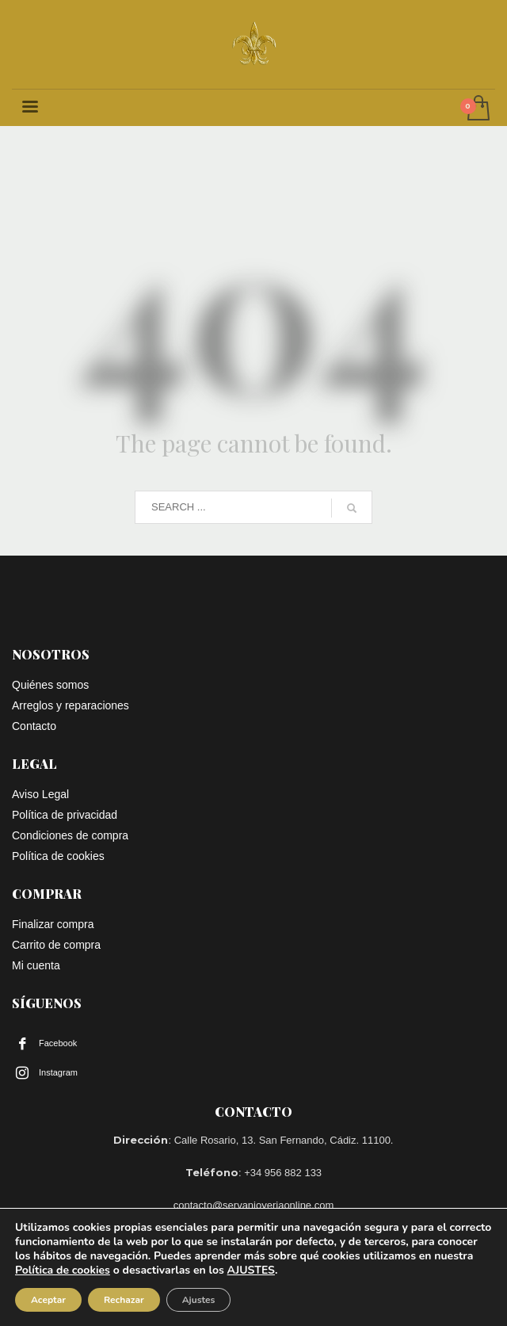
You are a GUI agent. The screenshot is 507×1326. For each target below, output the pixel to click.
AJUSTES (251, 1270)
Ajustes (198, 1300)
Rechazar (124, 1300)
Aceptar (48, 1300)
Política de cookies (62, 1270)
